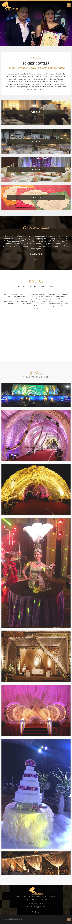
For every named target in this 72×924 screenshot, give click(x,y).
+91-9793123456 (37, 903)
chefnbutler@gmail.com (36, 907)
